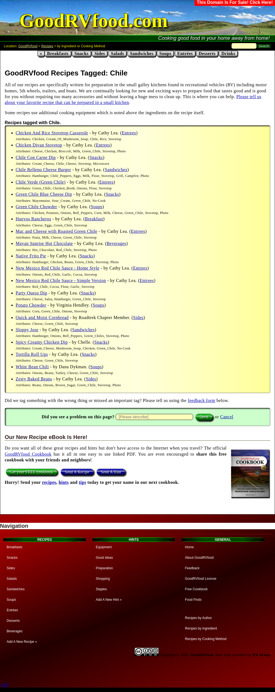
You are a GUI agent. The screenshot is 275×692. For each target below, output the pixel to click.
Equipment (103, 547)
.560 (4, 685)
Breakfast (94, 218)
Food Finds (193, 600)
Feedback (192, 568)
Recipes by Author (198, 618)
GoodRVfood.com (93, 20)
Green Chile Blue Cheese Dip (44, 194)
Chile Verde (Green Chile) (41, 182)
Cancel (226, 416)
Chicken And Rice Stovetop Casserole (52, 132)
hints (64, 482)
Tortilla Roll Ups (32, 354)
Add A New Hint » (108, 600)
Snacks (81, 53)
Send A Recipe (77, 472)
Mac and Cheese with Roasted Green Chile (56, 231)
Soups (165, 53)
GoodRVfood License (200, 579)
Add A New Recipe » (22, 642)
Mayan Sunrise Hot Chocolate (44, 243)
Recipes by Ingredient (201, 628)
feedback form (201, 400)
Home (189, 547)
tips (82, 482)
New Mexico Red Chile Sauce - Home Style (58, 268)
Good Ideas (104, 558)
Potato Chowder (31, 305)
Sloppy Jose (27, 329)
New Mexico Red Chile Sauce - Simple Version (61, 280)
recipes (49, 482)
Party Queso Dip (31, 293)
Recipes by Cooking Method (205, 639)
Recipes (47, 46)
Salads (117, 53)
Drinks (228, 53)
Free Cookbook (196, 589)
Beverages (116, 243)
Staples (101, 589)
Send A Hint (111, 472)
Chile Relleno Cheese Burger (43, 169)
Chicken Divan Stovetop (39, 145)
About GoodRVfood (199, 558)
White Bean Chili (32, 366)
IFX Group (261, 655)
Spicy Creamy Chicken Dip (42, 342)
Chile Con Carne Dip (36, 157)
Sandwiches (142, 53)
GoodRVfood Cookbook (28, 454)
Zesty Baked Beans (34, 379)
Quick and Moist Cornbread (42, 317)
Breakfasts (58, 53)
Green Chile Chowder (36, 206)
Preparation (104, 568)
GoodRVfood (27, 46)
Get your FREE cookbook (31, 472)
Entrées (185, 53)
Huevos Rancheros (33, 218)
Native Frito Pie (31, 256)
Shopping (103, 579)
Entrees (129, 132)
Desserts (207, 53)
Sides (99, 53)
